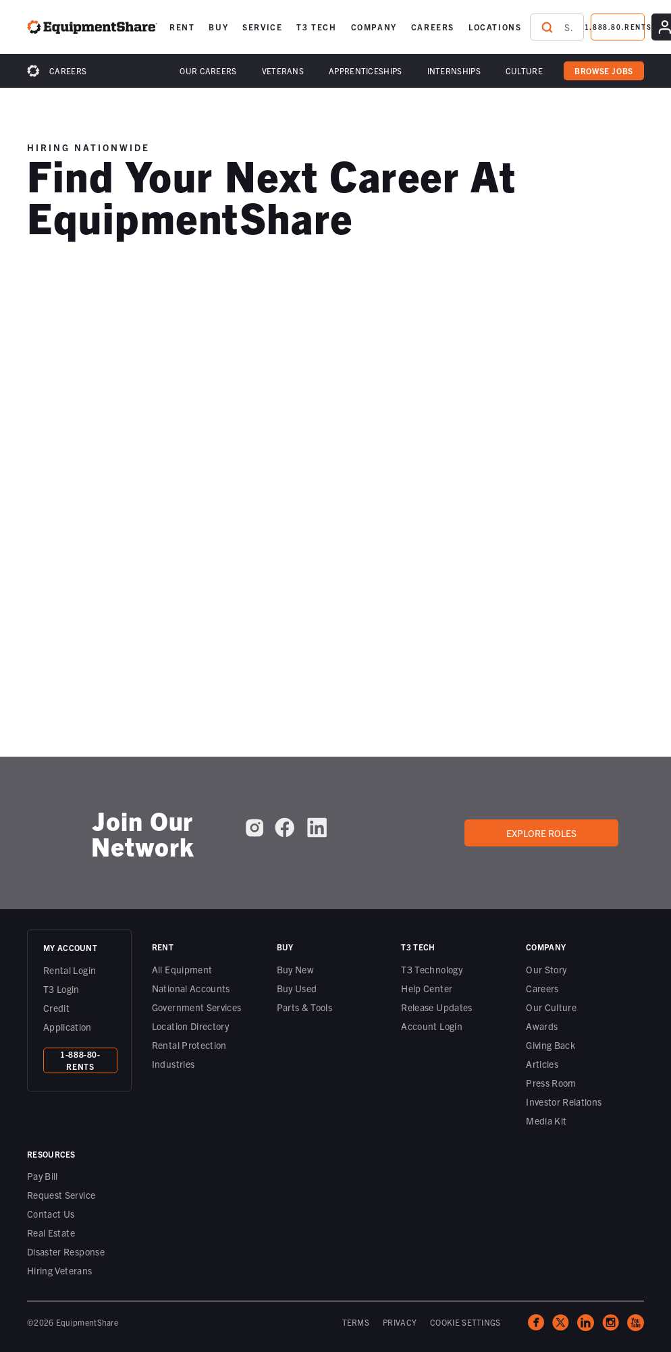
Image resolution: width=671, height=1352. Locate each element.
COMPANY (374, 27)
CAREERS (432, 27)
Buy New (295, 969)
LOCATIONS (494, 27)
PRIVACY (400, 1322)
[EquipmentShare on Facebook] (284, 827)
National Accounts (191, 988)
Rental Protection (189, 1045)
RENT (181, 27)
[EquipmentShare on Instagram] (254, 827)
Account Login (431, 1026)
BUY (218, 27)
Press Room (551, 1083)
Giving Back (550, 1045)
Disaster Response (66, 1251)
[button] (182, 27)
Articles (542, 1064)
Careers (67, 70)
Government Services (197, 1007)
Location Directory (190, 1026)
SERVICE (262, 27)
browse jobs (603, 70)
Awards (542, 1026)
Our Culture (551, 1007)
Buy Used (297, 988)
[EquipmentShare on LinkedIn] (317, 827)
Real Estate (51, 1232)
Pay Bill (42, 1176)
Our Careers (208, 70)
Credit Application (67, 1017)
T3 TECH (316, 27)
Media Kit (546, 1120)
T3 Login (61, 989)
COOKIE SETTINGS (465, 1322)
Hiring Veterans (59, 1270)
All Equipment (182, 969)
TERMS (356, 1322)
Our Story (546, 969)
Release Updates (436, 1007)
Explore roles (541, 833)
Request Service (61, 1195)
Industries (173, 1064)
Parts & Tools (305, 1007)
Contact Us (51, 1214)
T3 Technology (431, 969)
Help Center (426, 988)
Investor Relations (563, 1102)
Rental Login (69, 970)
